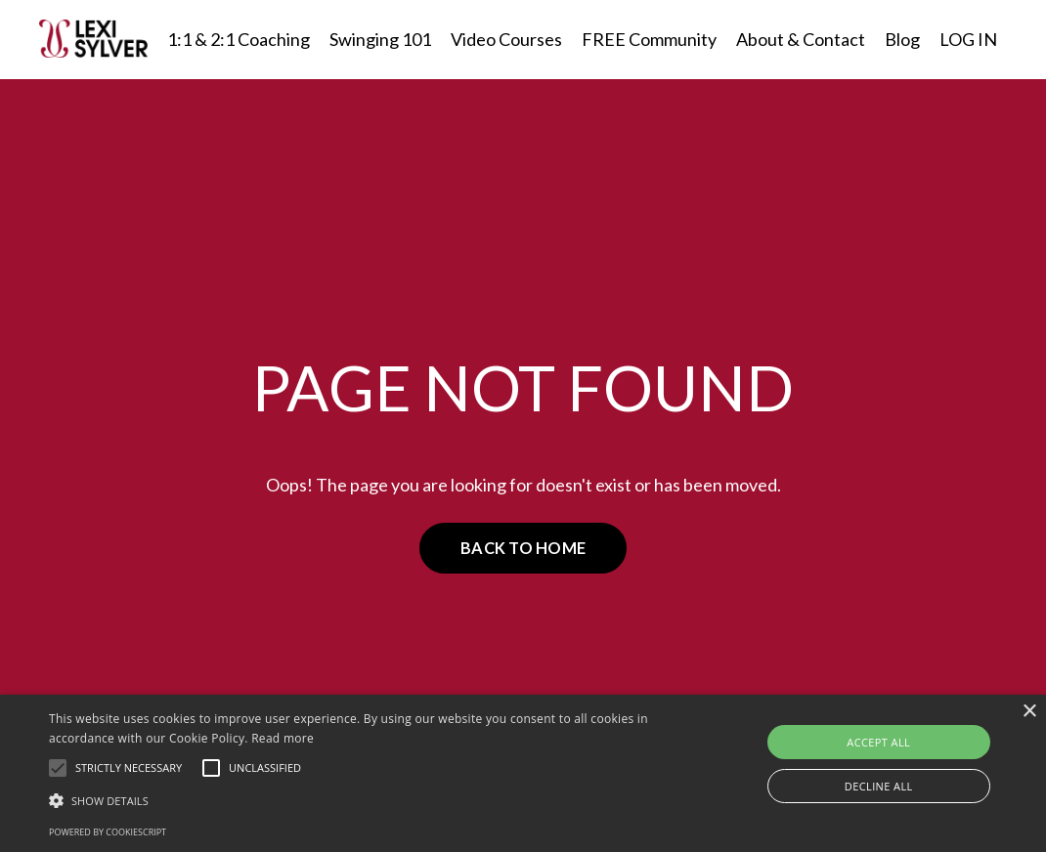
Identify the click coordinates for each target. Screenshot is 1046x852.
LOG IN (968, 39)
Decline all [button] (879, 786)
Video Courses (506, 39)
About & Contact (800, 39)
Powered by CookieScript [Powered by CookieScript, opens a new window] (107, 832)
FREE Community (649, 39)
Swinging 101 (380, 39)
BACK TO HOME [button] (523, 547)
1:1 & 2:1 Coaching (238, 39)
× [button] (1029, 711)
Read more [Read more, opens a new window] (282, 738)
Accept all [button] (878, 742)
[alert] (523, 773)
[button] (57, 768)
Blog (902, 39)
